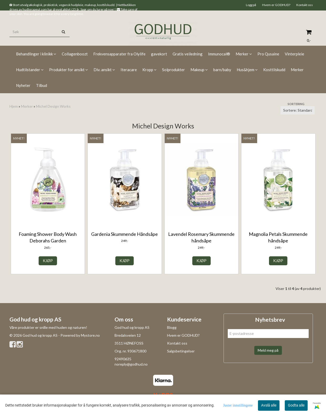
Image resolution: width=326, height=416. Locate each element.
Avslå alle (268, 405)
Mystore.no (90, 335)
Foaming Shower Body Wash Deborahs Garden (48, 237)
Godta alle (296, 405)
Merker (27, 106)
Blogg (172, 327)
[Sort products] (298, 110)
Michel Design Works (53, 106)
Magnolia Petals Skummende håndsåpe (278, 237)
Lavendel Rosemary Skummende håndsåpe (201, 237)
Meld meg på (268, 350)
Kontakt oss (304, 5)
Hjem (13, 106)
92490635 (123, 359)
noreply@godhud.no (131, 364)
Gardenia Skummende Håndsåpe (124, 234)
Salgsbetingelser (181, 351)
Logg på (251, 5)
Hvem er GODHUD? (276, 5)
